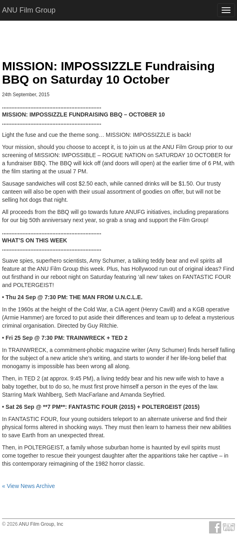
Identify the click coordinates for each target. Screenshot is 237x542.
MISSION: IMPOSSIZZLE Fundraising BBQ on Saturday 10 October (108, 72)
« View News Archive (28, 486)
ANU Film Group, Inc (41, 524)
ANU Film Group (29, 10)
